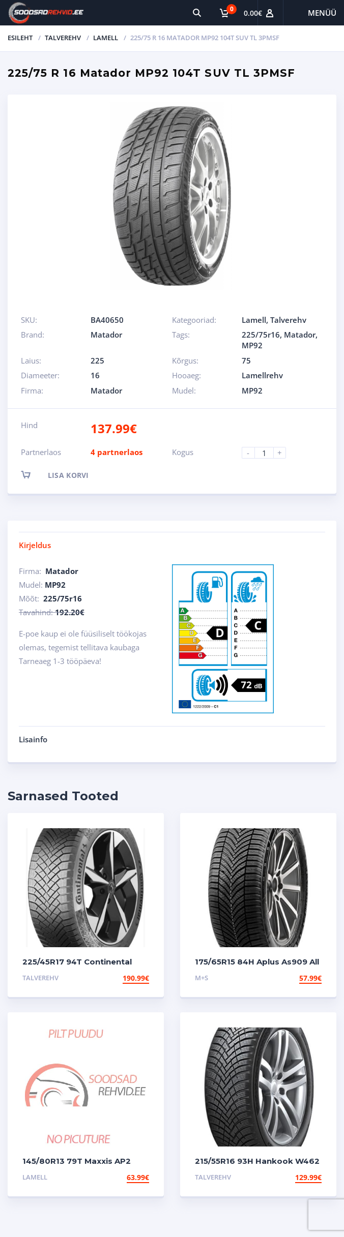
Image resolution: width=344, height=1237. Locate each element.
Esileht (20, 37)
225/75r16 (261, 334)
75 (246, 360)
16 (95, 375)
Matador (106, 334)
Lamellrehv (262, 375)
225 (97, 360)
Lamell (105, 37)
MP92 (252, 345)
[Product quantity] (268, 453)
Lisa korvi (64, 474)
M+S (201, 977)
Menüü (322, 13)
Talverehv (63, 37)
